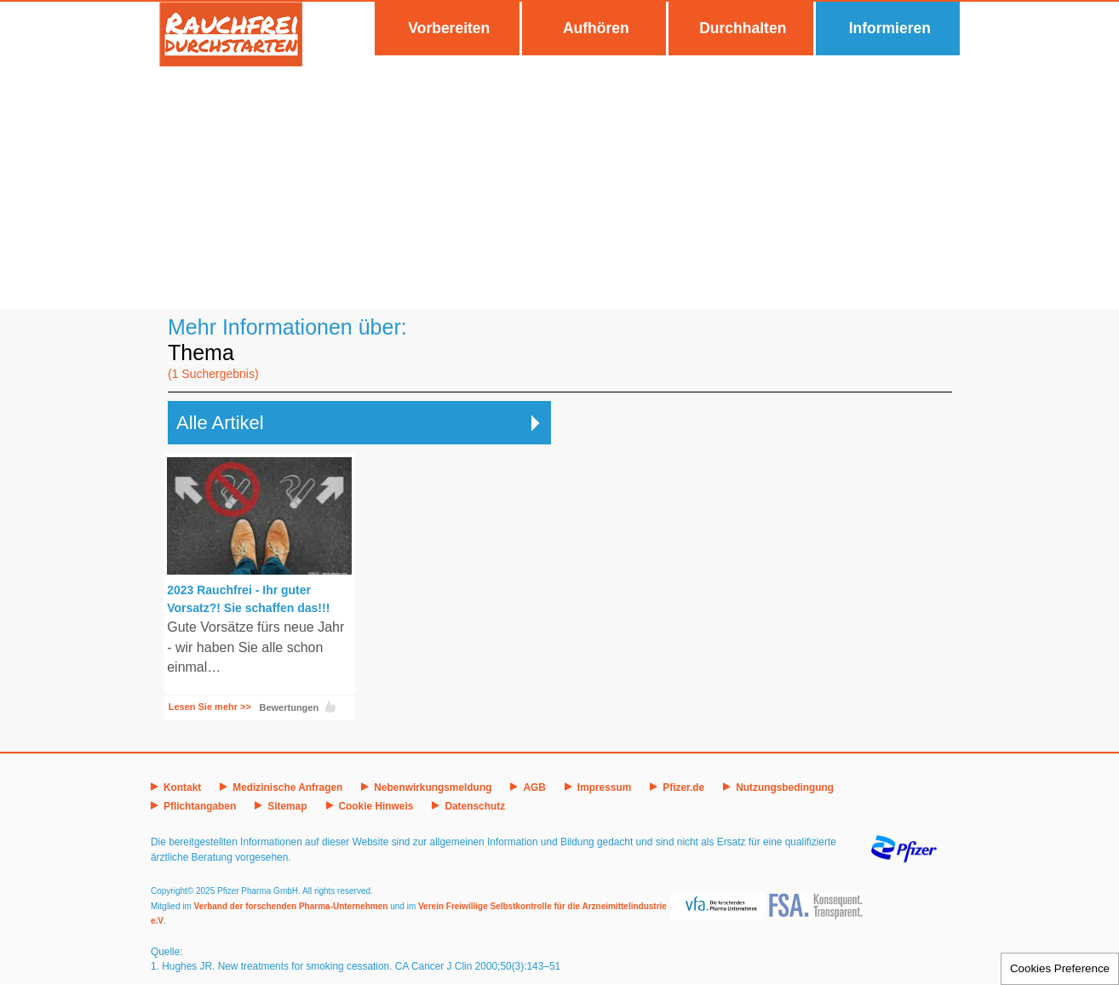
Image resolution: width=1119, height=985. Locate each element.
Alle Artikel (220, 422)
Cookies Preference (1060, 968)
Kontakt (182, 787)
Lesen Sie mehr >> (210, 707)
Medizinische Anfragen (287, 787)
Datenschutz (475, 806)
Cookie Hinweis (376, 806)
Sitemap (287, 806)
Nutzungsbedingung (785, 787)
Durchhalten (742, 28)
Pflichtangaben (200, 806)
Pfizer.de (683, 787)
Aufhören (596, 28)
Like (330, 706)
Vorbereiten (449, 28)
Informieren (890, 28)
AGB (534, 787)
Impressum (604, 787)
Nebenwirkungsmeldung (432, 787)
